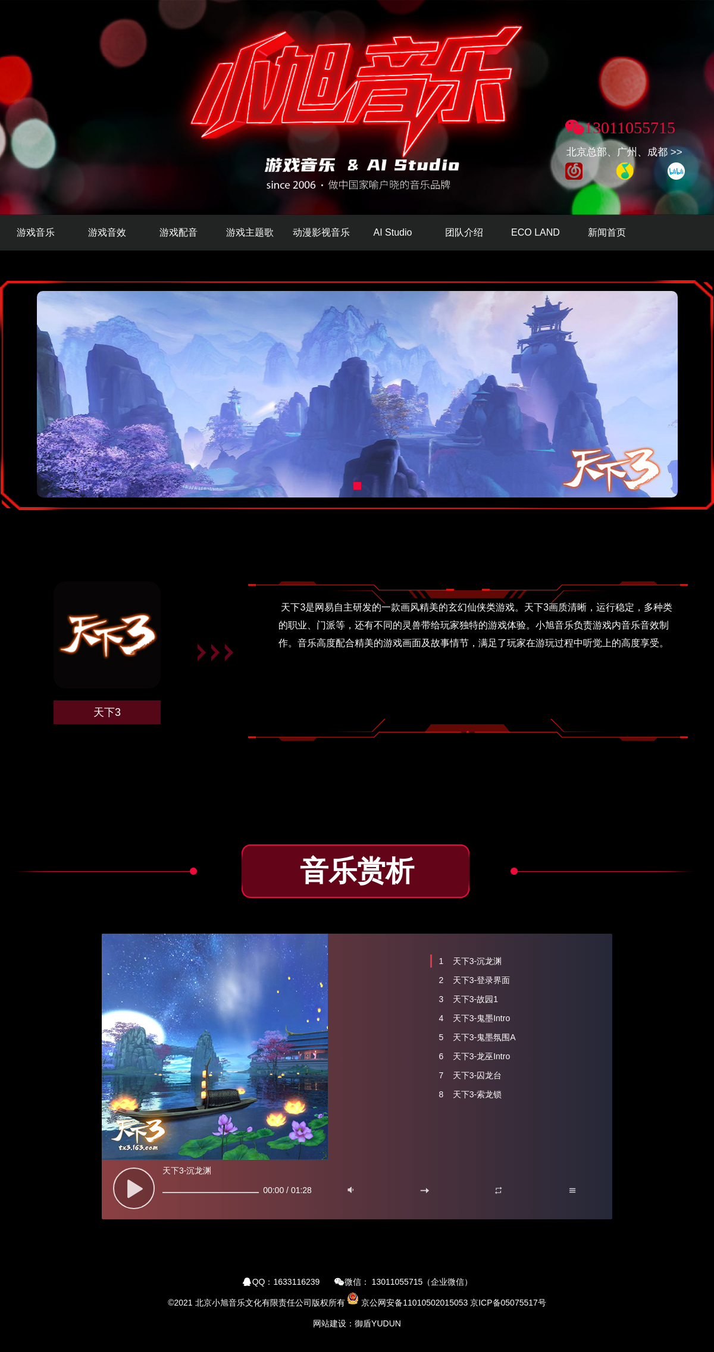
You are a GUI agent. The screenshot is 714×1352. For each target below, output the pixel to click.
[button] (357, 486)
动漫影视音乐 (321, 232)
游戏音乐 (36, 232)
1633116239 (297, 1282)
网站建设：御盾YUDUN (357, 1323)
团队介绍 (464, 232)
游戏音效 (107, 232)
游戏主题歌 (250, 232)
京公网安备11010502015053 (414, 1302)
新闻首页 (607, 232)
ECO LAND (535, 232)
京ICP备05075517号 (508, 1302)
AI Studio (393, 232)
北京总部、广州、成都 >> (624, 152)
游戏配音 (178, 232)
